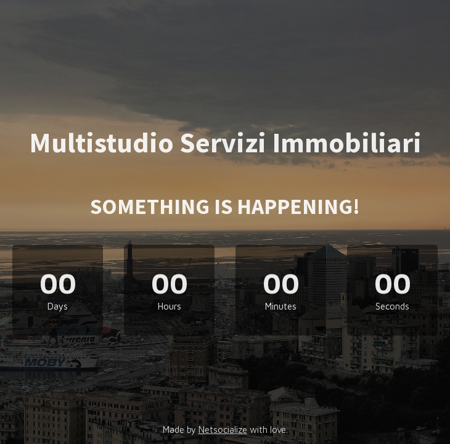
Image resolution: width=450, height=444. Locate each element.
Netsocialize (222, 429)
